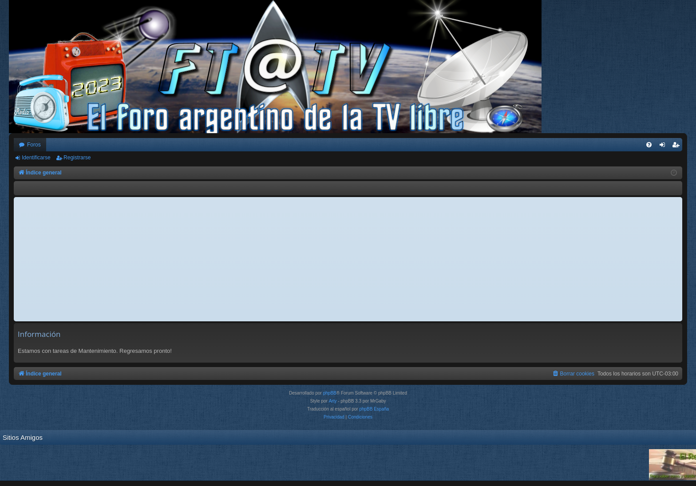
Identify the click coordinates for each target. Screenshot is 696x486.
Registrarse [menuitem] (677, 146)
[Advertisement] (348, 259)
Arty (333, 401)
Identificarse (36, 157)
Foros (34, 145)
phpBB (329, 393)
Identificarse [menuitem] (664, 146)
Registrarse (77, 157)
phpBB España (374, 409)
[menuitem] (649, 144)
